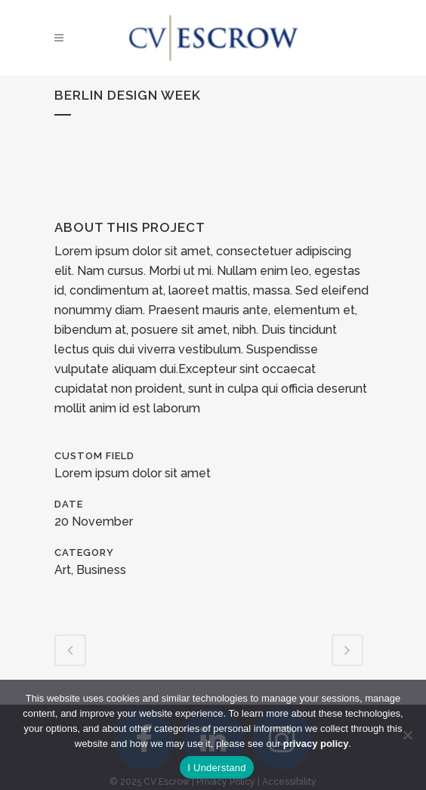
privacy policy (316, 743)
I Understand (216, 767)
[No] (407, 734)
